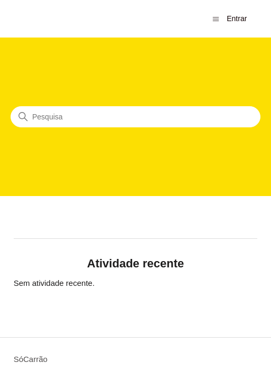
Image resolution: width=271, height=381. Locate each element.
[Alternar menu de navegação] (215, 18)
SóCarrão (31, 359)
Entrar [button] (237, 18)
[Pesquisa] (135, 116)
